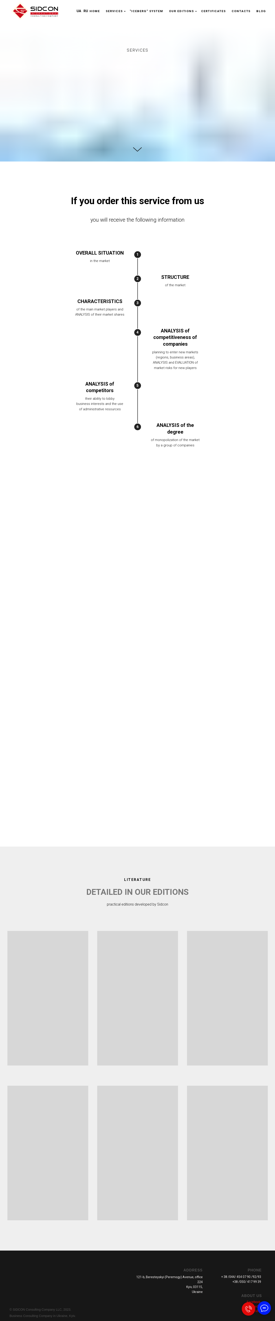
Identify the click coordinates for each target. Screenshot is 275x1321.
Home (95, 11)
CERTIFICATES (213, 11)
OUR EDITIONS (181, 11)
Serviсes (114, 11)
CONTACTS (241, 11)
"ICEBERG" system (146, 11)
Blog (261, 11)
